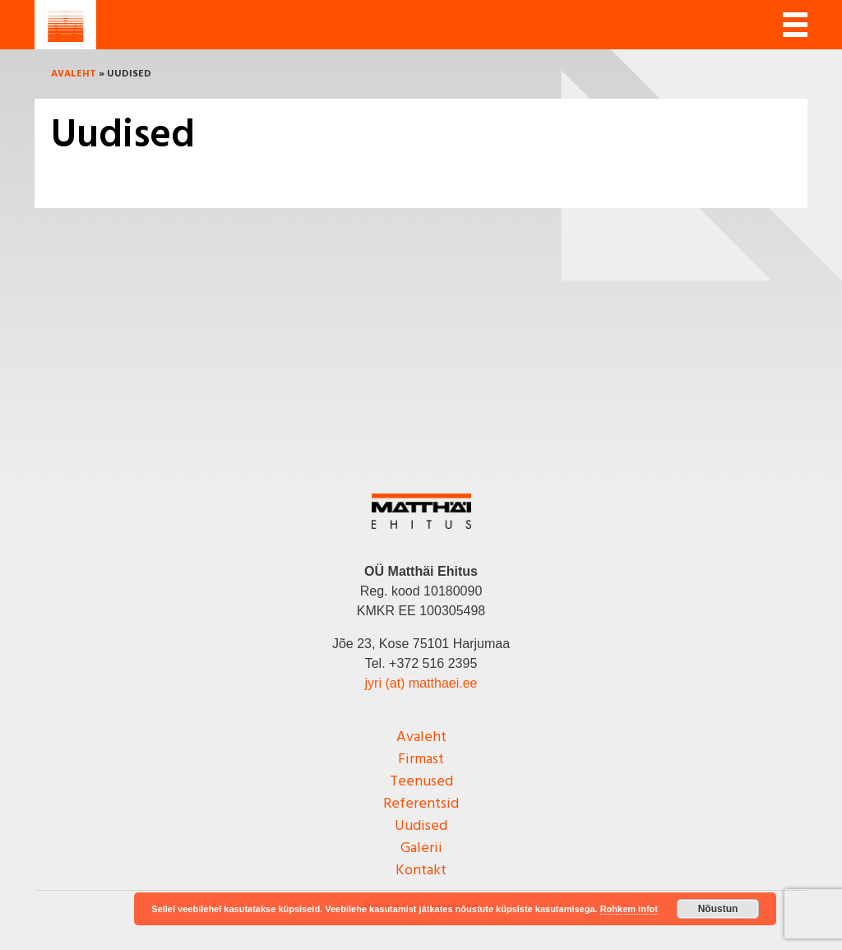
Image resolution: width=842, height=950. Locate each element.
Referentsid (421, 804)
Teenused (421, 782)
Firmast (421, 760)
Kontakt (421, 871)
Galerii (421, 848)
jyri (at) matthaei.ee (421, 683)
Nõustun (718, 909)
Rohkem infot (629, 909)
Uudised (421, 826)
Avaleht (73, 74)
